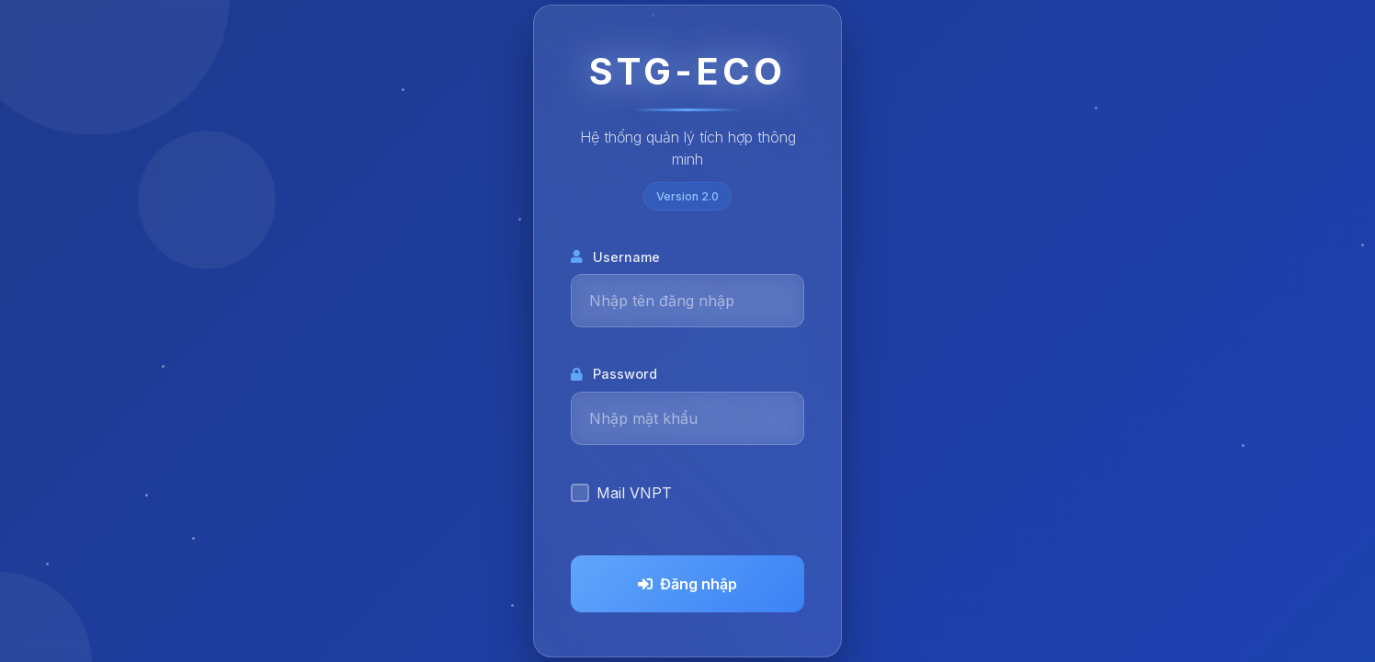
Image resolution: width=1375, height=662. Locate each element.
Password (614, 374)
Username (615, 257)
